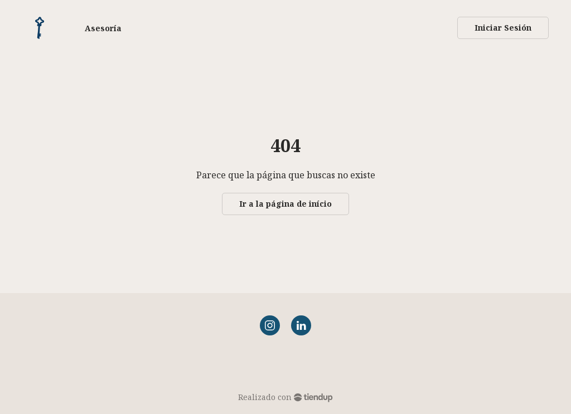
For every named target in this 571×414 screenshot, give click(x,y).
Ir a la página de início (285, 203)
